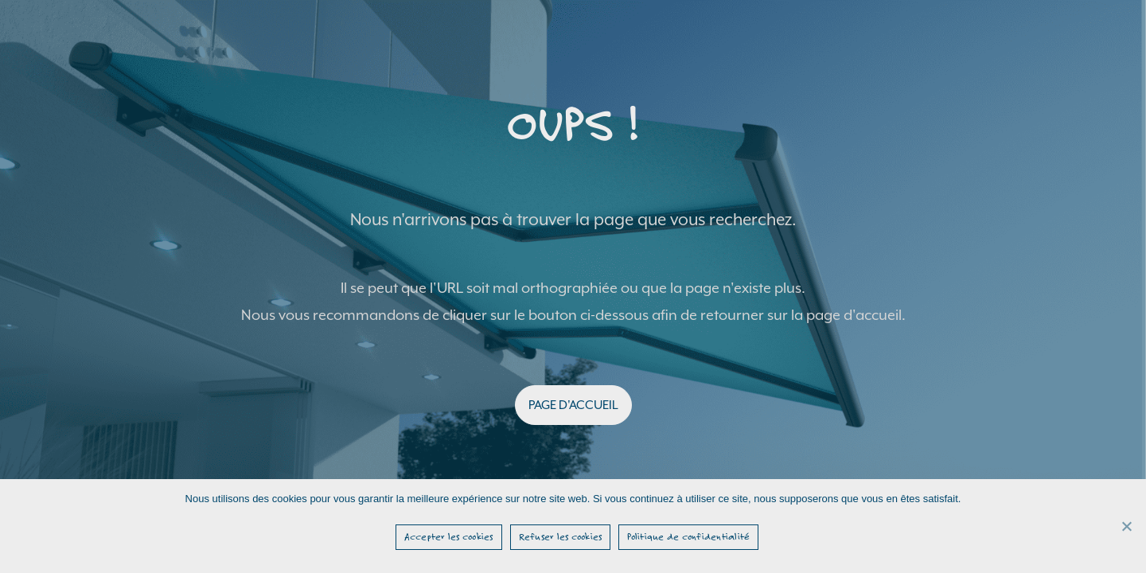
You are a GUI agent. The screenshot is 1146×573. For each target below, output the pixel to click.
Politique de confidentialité (688, 536)
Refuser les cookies (560, 536)
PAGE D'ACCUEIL (573, 405)
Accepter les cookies (448, 536)
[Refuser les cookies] (1126, 526)
